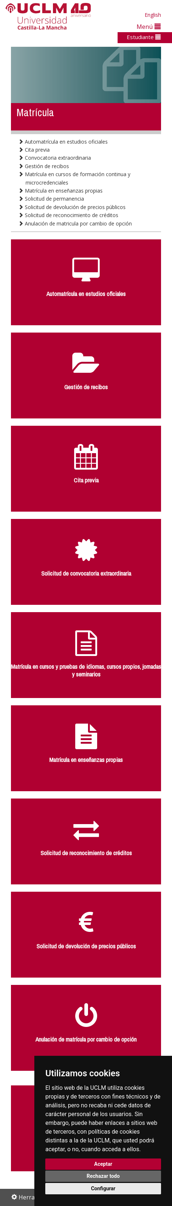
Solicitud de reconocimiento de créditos (68, 215)
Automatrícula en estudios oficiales (63, 141)
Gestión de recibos (43, 166)
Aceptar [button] (103, 1164)
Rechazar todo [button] (103, 1176)
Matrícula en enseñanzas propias (60, 190)
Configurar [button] (103, 1188)
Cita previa (34, 149)
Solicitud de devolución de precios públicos (72, 207)
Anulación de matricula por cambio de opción (75, 223)
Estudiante (144, 37)
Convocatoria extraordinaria (54, 157)
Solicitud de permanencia (51, 198)
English (153, 14)
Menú (149, 26)
